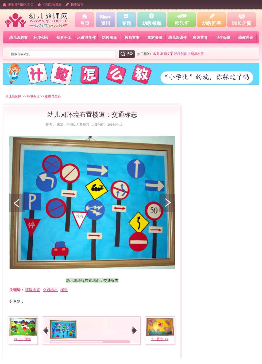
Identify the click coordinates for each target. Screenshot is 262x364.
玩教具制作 (86, 37)
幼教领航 (151, 23)
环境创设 (41, 37)
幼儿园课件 (177, 37)
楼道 (64, 290)
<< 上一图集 (22, 339)
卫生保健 (222, 37)
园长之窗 (241, 23)
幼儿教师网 (13, 96)
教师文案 (132, 37)
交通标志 (50, 290)
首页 (85, 23)
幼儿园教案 (18, 37)
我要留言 (77, 4)
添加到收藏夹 (52, 4)
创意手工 (63, 37)
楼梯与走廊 (53, 96)
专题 (126, 23)
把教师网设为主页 (21, 4)
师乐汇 (182, 23)
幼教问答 (211, 23)
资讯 (105, 23)
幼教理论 (245, 37)
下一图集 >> (159, 339)
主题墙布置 (196, 54)
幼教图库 (109, 37)
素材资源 (154, 37)
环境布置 (32, 290)
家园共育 (200, 37)
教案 (156, 54)
